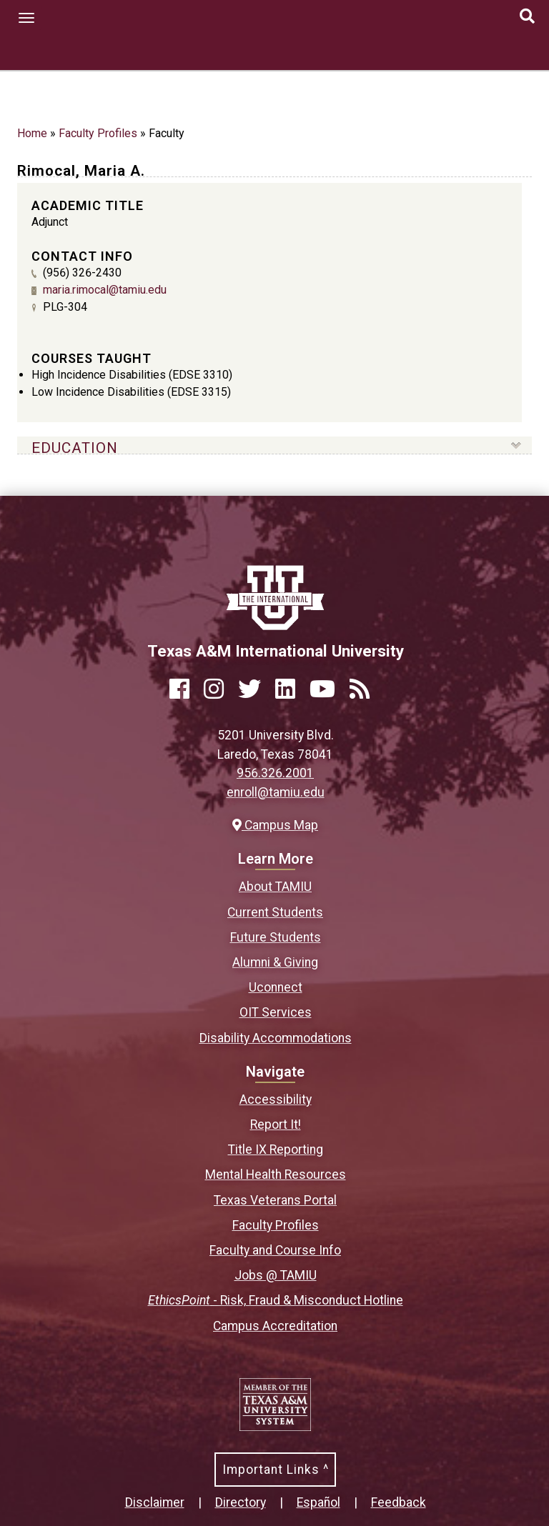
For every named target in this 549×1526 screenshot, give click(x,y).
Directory (240, 1502)
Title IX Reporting (275, 1149)
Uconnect (275, 987)
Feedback (398, 1502)
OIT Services (275, 1012)
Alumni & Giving (275, 962)
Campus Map (275, 825)
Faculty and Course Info (275, 1250)
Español (318, 1502)
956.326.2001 (275, 773)
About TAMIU (275, 886)
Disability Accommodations (275, 1038)
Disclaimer (154, 1502)
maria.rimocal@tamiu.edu (105, 289)
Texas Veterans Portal (275, 1200)
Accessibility (275, 1099)
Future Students (275, 937)
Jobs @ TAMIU (275, 1275)
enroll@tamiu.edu (276, 792)
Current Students (275, 912)
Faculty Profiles (98, 133)
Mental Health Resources (275, 1174)
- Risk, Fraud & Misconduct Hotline (275, 1300)
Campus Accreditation (275, 1326)
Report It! (275, 1124)
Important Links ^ (275, 1469)
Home (32, 133)
